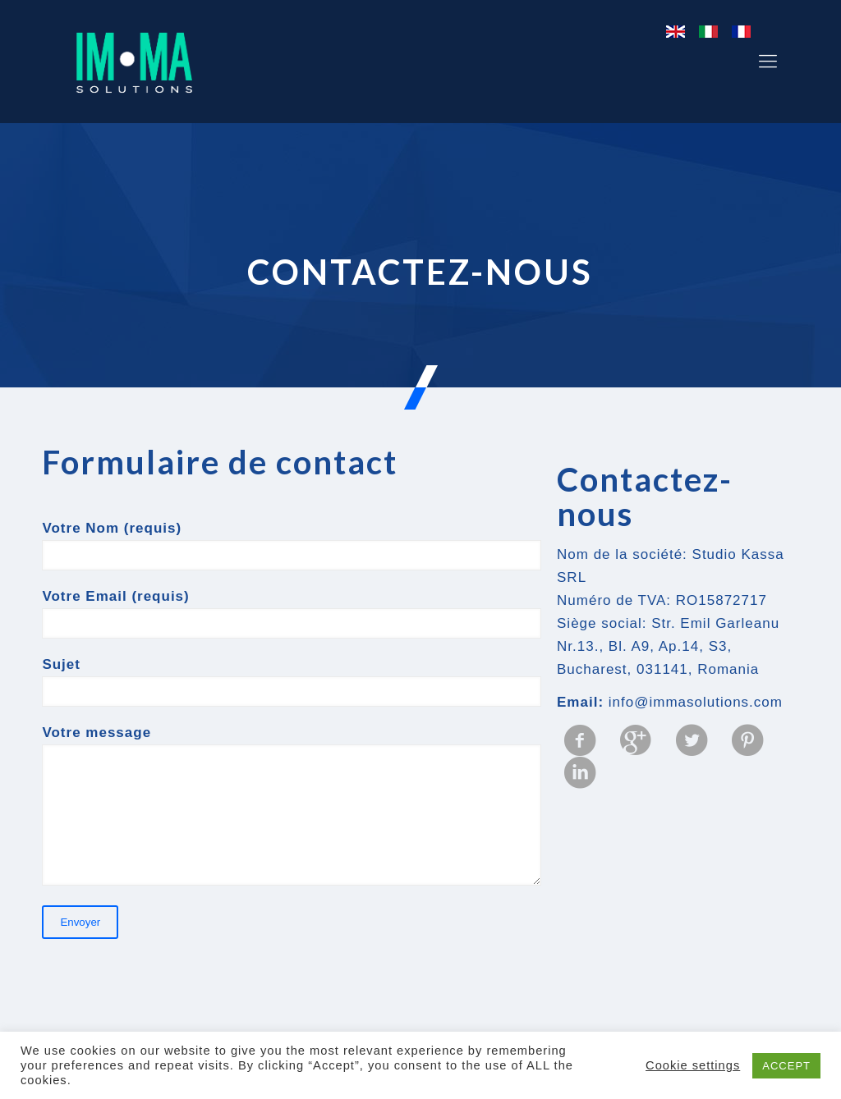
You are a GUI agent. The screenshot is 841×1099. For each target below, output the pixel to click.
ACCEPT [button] (786, 1066)
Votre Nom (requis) (291, 545)
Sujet (291, 682)
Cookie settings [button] (693, 1065)
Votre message (291, 805)
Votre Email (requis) (291, 613)
